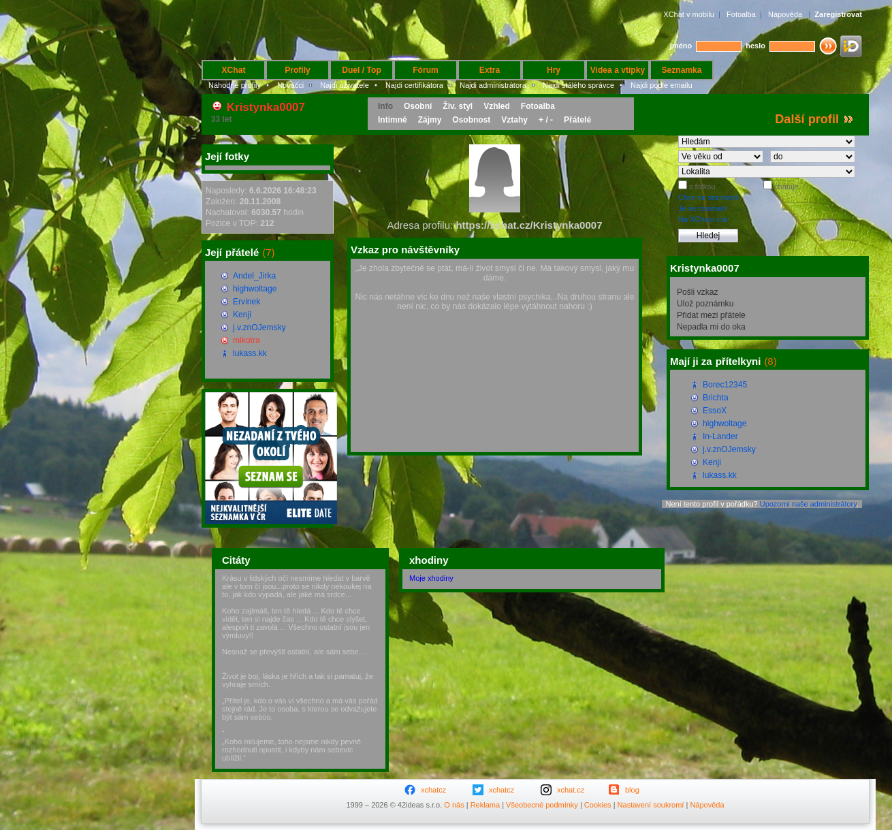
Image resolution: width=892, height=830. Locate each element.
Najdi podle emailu (661, 85)
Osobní (418, 106)
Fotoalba (741, 14)
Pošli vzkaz (697, 292)
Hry (553, 70)
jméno (681, 46)
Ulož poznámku (705, 303)
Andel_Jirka (254, 276)
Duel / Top (361, 70)
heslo (755, 46)
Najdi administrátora (493, 85)
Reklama (485, 805)
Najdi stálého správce (578, 85)
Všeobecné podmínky (542, 805)
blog (632, 790)
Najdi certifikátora (414, 85)
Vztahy (514, 120)
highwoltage (255, 288)
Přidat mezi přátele (711, 315)
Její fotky (227, 156)
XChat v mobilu (688, 14)
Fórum (426, 70)
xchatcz (433, 790)
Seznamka (681, 70)
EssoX (715, 410)
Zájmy (430, 120)
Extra (489, 70)
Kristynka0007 (266, 107)
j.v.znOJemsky (259, 327)
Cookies (597, 805)
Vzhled (496, 106)
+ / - (546, 120)
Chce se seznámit (707, 197)
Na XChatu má (702, 219)
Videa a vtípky (617, 70)
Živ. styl (458, 106)
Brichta (716, 397)
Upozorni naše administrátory (808, 504)
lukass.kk (250, 353)
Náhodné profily (234, 85)
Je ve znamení (702, 208)
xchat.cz (570, 790)
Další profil (807, 119)
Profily (297, 70)
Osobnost (471, 120)
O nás (454, 805)
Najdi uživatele (344, 85)
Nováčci (290, 85)
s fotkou (701, 186)
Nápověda (785, 14)
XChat (234, 70)
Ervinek (246, 301)
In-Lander (720, 436)
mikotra (246, 340)
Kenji (242, 314)
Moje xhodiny (431, 578)
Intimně (392, 120)
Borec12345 (725, 384)
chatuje (785, 186)
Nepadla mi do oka (711, 327)
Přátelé (577, 120)
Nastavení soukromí (651, 805)
